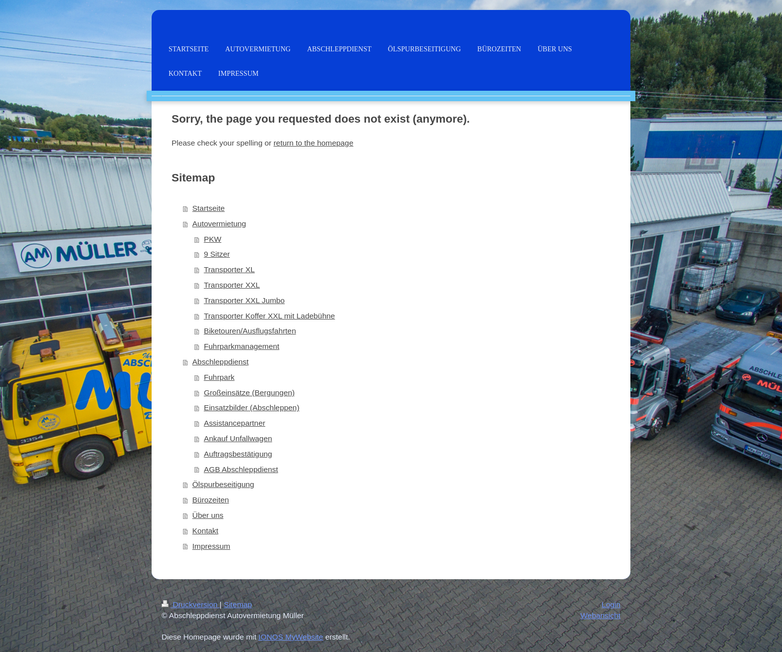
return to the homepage (313, 143)
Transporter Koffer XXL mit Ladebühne (269, 316)
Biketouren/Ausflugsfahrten (250, 330)
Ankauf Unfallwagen (238, 438)
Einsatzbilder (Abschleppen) (252, 407)
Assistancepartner (234, 423)
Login (610, 604)
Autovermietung (219, 223)
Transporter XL (229, 269)
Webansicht (600, 615)
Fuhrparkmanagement (241, 346)
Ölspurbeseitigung (223, 484)
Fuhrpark (219, 377)
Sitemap (238, 604)
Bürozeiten (211, 499)
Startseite (209, 208)
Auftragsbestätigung (238, 454)
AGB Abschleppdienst (241, 469)
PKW (212, 239)
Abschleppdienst (221, 361)
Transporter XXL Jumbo (244, 300)
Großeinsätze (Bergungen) (249, 392)
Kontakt (205, 530)
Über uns (208, 515)
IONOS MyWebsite (290, 637)
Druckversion (190, 604)
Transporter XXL (232, 285)
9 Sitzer (217, 254)
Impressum (211, 546)
